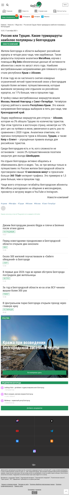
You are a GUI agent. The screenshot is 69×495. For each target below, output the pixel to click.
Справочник (41, 11)
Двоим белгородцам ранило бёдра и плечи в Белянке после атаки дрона (33, 227)
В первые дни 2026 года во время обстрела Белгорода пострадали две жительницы (34, 273)
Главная (7, 11)
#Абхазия (29, 204)
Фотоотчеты (59, 11)
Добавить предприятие (34, 408)
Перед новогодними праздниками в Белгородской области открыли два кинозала (31, 242)
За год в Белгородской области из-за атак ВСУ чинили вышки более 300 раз (34, 289)
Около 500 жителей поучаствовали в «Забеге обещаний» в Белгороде (28, 258)
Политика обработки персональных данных (42, 484)
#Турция (21, 204)
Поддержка (31, 489)
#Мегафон (12, 204)
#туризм (4, 204)
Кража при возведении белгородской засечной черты (31, 345)
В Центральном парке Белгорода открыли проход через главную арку (34, 305)
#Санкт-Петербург (49, 204)
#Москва (37, 204)
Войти (65, 4)
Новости (23, 11)
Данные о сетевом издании (9, 484)
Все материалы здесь (34, 372)
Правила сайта (18, 486)
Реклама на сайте (23, 484)
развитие (38, 489)
